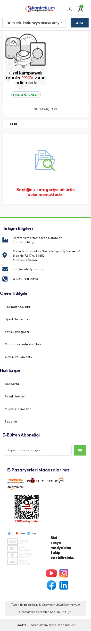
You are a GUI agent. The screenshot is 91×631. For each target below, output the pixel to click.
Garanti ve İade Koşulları (23, 344)
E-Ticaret (31, 625)
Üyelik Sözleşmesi (18, 319)
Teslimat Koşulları (17, 307)
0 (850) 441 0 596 (25, 279)
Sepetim (11, 421)
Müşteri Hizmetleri (18, 409)
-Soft (20, 625)
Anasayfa (12, 384)
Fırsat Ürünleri (15, 396)
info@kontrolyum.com (28, 269)
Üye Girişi (69, 12)
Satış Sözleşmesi (17, 332)
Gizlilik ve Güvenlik (18, 357)
